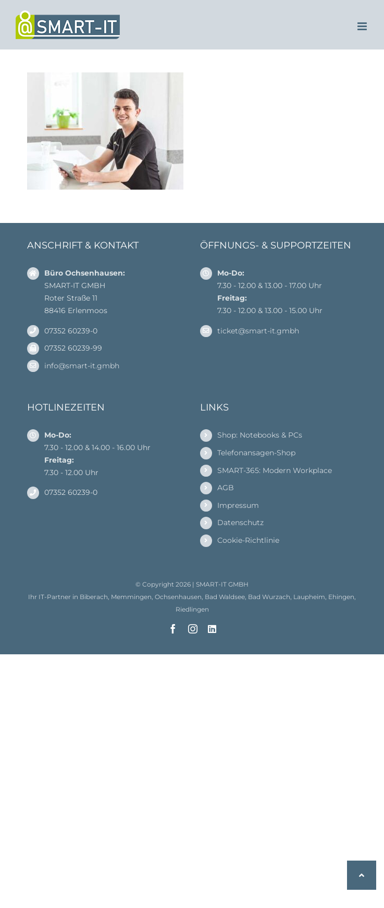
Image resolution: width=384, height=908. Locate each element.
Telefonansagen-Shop (256, 452)
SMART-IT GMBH (222, 584)
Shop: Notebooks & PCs (259, 435)
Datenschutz (240, 522)
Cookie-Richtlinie (248, 540)
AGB (225, 487)
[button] (361, 875)
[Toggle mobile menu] (362, 26)
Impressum (238, 505)
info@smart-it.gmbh (81, 365)
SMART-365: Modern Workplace (274, 470)
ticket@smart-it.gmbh (258, 330)
